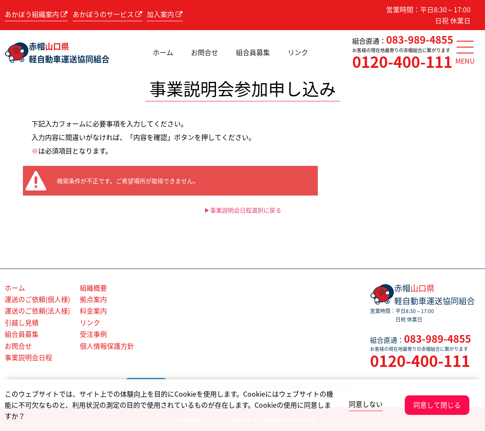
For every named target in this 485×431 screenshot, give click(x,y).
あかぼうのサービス (107, 14)
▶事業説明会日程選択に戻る (242, 210)
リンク (298, 52)
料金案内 (93, 310)
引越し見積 (22, 322)
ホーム (163, 52)
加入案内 (164, 14)
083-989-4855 (419, 39)
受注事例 (93, 334)
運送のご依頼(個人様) (37, 299)
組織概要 (93, 288)
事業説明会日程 (28, 357)
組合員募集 (253, 52)
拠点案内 (93, 299)
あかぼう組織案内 (36, 14)
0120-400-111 (402, 61)
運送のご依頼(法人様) (37, 310)
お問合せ (204, 52)
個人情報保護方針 (107, 346)
